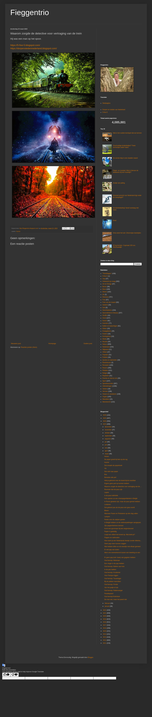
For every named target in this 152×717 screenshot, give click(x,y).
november (108, 430)
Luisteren (107, 504)
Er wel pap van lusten (111, 550)
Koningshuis (106, 336)
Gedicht (105, 305)
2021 (105, 613)
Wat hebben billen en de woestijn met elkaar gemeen (122, 546)
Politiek (104, 357)
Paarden (105, 355)
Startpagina (106, 103)
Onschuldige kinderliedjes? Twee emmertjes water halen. (124, 146)
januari (107, 606)
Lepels (106, 492)
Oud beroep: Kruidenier (112, 572)
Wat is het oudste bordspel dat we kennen (127, 133)
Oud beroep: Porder (111, 584)
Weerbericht (106, 402)
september (108, 436)
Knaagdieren (106, 331)
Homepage (52, 343)
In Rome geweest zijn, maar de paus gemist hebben (122, 501)
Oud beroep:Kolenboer (112, 596)
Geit (103, 307)
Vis (105, 468)
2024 (105, 421)
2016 (105, 628)
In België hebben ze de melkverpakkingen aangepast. (122, 522)
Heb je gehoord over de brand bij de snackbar (120, 480)
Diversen (105, 297)
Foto (103, 300)
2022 (105, 610)
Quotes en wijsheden (109, 360)
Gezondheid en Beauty (110, 313)
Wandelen (105, 399)
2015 (105, 631)
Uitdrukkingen (107, 386)
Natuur (104, 344)
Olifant (104, 352)
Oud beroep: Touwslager (112, 578)
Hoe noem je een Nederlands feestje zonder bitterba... (122, 541)
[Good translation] (6, 675)
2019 (105, 619)
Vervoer (105, 391)
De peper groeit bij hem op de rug (115, 459)
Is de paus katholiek (111, 495)
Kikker (104, 328)
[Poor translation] (14, 675)
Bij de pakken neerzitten (112, 581)
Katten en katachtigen (109, 326)
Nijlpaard (105, 349)
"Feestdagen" (107, 273)
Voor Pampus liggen (111, 575)
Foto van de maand (109, 302)
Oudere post (88, 343)
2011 (105, 643)
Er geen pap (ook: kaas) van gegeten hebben (119, 557)
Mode (104, 339)
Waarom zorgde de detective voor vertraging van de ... (123, 486)
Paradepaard (108, 593)
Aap (103, 279)
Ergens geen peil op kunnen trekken (116, 483)
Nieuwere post (16, 343)
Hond (104, 318)
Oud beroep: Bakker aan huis (114, 566)
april (106, 451)
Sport (104, 381)
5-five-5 (105, 112)
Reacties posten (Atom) (29, 347)
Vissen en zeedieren (109, 394)
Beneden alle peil (110, 477)
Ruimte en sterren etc (109, 378)
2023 (105, 424)
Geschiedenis (107, 310)
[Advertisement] (51, 321)
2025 (105, 418)
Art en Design (107, 284)
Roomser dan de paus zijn (113, 489)
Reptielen (105, 376)
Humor (18, 231)
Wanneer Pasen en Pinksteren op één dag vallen (121, 513)
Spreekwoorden (107, 383)
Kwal (114, 220)
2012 (105, 640)
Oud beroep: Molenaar (112, 560)
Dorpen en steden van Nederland (113, 109)
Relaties (105, 370)
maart (107, 454)
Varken (104, 389)
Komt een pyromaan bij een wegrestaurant (118, 528)
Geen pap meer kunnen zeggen (115, 543)
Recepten (105, 365)
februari (107, 603)
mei (106, 448)
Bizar (104, 289)
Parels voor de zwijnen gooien (114, 519)
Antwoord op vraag (108, 281)
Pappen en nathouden (112, 537)
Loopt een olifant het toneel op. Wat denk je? (119, 534)
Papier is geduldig (110, 531)
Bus (105, 474)
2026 (105, 415)
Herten (106, 456)
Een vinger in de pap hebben (114, 563)
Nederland (105, 347)
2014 (105, 634)
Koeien (104, 334)
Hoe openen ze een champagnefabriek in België (120, 498)
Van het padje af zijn (111, 587)
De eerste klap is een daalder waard (125, 158)
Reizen (104, 368)
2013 (105, 637)
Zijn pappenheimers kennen (113, 525)
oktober (107, 433)
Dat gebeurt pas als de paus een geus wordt (119, 507)
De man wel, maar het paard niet (115, 599)
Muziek (104, 342)
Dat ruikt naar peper (111, 471)
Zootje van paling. (119, 183)
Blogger (90, 657)
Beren (104, 287)
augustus (108, 439)
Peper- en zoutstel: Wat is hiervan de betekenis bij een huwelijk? (125, 171)
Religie (104, 373)
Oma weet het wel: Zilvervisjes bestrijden (127, 233)
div (103, 294)
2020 (105, 616)
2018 (105, 622)
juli (106, 442)
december (108, 427)
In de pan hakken (110, 569)
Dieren (104, 292)
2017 (105, 625)
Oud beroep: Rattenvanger (113, 590)
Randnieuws (106, 362)
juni (106, 445)
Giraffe (104, 315)
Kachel (106, 462)
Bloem (106, 510)
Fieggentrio (29, 12)
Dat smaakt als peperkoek (113, 465)
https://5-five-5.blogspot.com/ (25, 45)
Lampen (107, 516)
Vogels (104, 396)
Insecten (105, 323)
